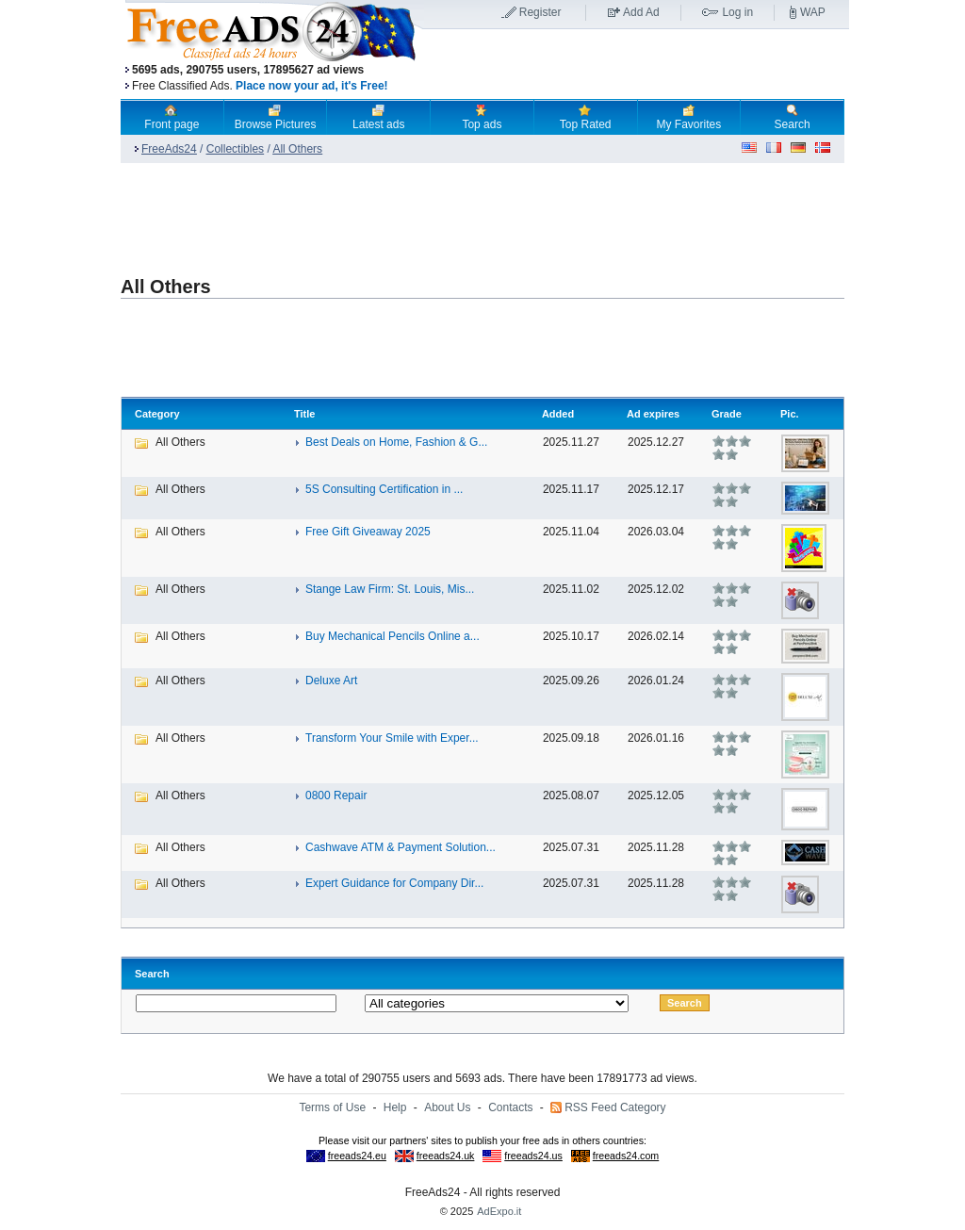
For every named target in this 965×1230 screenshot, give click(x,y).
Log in (737, 12)
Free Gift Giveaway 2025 (368, 531)
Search (792, 117)
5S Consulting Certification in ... (384, 489)
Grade (726, 413)
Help (395, 1107)
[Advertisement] (636, 65)
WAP (813, 12)
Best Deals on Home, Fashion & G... (396, 442)
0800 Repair (336, 795)
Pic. (789, 413)
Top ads (481, 117)
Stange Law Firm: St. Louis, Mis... (389, 589)
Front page (171, 117)
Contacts (510, 1107)
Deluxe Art (331, 680)
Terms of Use (332, 1107)
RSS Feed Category (614, 1107)
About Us (447, 1107)
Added (558, 413)
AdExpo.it (499, 1211)
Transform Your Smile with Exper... (392, 738)
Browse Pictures (276, 117)
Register (540, 12)
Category (157, 413)
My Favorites (689, 117)
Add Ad (641, 12)
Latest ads (378, 117)
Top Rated (586, 117)
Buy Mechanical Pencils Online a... (392, 636)
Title (304, 413)
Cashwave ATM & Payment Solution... (400, 847)
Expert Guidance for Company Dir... (394, 883)
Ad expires (653, 413)
